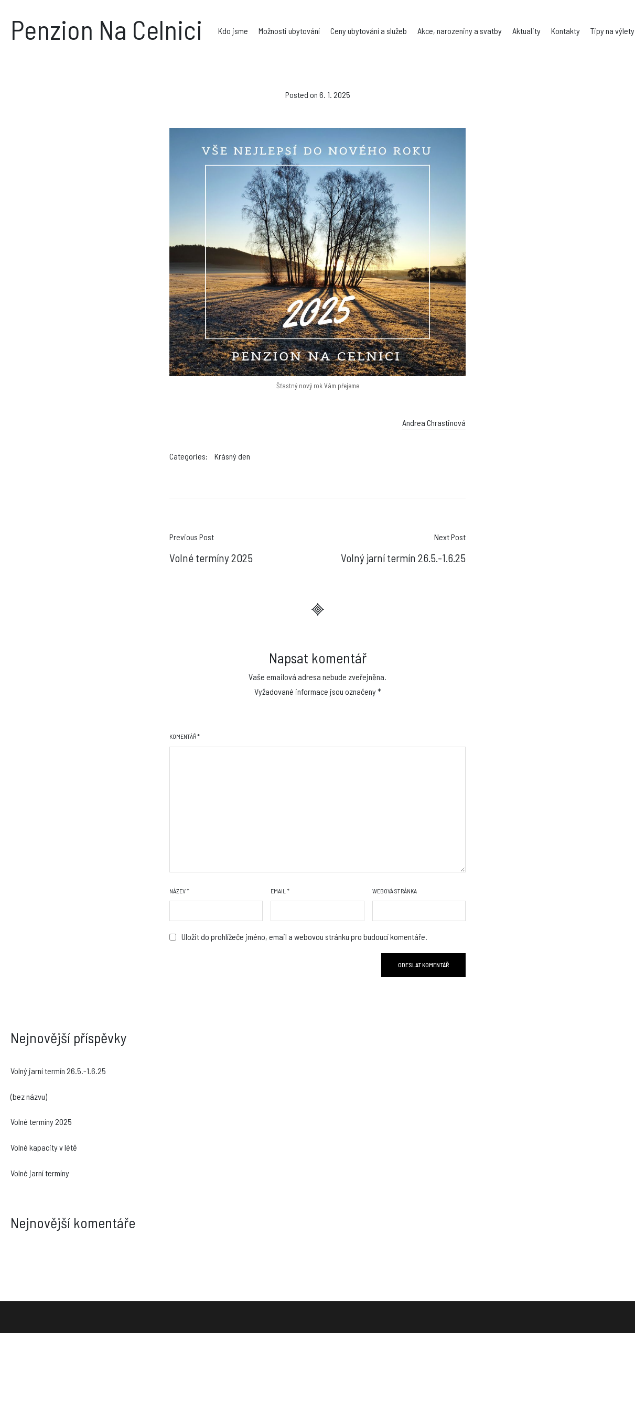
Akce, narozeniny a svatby (459, 31)
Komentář (184, 736)
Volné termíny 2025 (41, 1122)
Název (179, 890)
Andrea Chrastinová (434, 423)
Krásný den (232, 456)
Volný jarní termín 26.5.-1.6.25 (58, 1071)
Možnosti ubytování (289, 31)
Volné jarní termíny (39, 1173)
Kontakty (565, 31)
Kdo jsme (233, 31)
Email (280, 890)
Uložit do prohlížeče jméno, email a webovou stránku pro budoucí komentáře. (304, 937)
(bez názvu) (28, 1096)
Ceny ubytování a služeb (368, 31)
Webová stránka (394, 890)
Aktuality (526, 31)
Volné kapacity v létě (43, 1147)
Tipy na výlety (612, 31)
